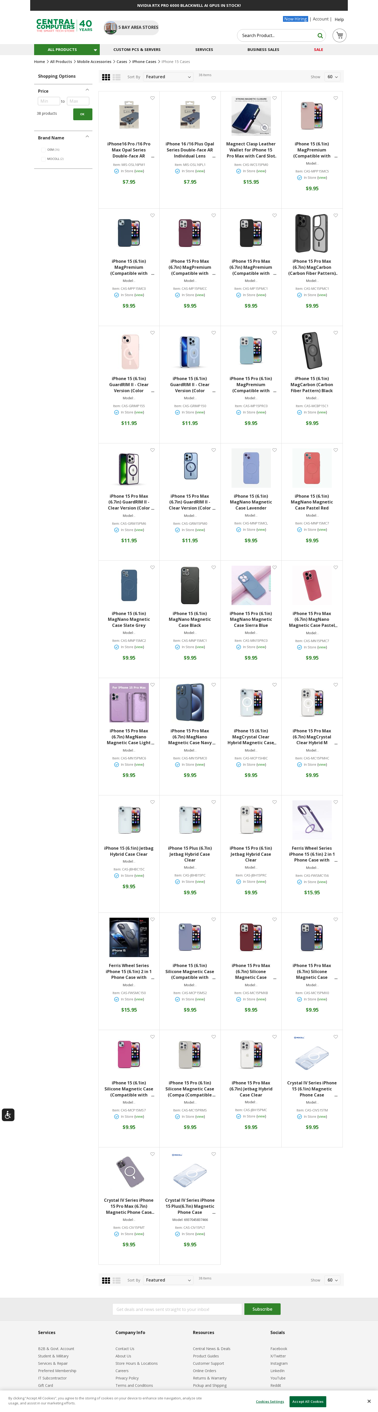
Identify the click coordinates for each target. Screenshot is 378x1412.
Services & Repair (53, 1363)
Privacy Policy (127, 1378)
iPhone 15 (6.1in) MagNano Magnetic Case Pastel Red (312, 502)
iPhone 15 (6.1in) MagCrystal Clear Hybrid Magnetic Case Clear (252, 737)
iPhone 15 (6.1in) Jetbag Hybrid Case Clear (129, 851)
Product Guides (206, 1355)
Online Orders (204, 1370)
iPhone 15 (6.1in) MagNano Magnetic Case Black (190, 619)
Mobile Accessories (94, 61)
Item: (117, 164)
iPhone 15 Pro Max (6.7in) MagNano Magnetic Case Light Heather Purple (130, 737)
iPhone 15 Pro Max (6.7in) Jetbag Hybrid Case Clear (250, 1089)
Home (40, 61)
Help (339, 19)
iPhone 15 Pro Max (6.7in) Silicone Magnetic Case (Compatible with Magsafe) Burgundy (253, 972)
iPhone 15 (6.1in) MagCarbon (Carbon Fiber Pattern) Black (312, 384)
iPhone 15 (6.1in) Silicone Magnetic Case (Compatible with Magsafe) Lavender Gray (190, 972)
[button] (152, 98)
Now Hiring (295, 19)
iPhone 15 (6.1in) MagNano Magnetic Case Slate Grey (129, 619)
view (139, 171)
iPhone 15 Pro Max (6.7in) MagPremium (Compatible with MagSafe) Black (252, 267)
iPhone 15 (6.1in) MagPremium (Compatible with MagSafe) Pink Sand (314, 150)
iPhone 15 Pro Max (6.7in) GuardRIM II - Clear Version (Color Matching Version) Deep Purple (131, 502)
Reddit (275, 1385)
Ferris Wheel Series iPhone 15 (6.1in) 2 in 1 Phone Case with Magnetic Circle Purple (312, 854)
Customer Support (208, 1363)
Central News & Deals (211, 1348)
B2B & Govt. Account (56, 1348)
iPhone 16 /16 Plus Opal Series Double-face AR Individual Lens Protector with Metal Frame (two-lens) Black (190, 150)
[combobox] (281, 35)
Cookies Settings (270, 1401)
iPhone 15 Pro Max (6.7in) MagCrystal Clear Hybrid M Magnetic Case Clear (313, 737)
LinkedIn (277, 1370)
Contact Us (125, 1348)
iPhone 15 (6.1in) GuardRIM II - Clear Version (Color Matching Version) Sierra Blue (192, 385)
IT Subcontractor (52, 1378)
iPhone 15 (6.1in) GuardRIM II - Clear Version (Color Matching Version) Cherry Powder (131, 385)
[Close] (369, 1401)
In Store (127, 171)
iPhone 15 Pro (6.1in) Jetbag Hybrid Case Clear (251, 854)
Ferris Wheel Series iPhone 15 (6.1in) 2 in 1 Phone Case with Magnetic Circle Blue (130, 972)
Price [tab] (43, 91)
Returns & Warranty (210, 1378)
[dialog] (189, 1401)
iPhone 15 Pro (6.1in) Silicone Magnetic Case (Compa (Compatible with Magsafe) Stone (190, 1089)
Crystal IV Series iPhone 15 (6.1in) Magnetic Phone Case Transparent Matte (312, 1089)
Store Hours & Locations (137, 1363)
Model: (311, 163)
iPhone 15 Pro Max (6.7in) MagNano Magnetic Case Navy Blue (191, 737)
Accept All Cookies (307, 1401)
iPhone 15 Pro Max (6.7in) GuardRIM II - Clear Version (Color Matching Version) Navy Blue (192, 502)
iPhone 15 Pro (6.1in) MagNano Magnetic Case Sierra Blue (251, 619)
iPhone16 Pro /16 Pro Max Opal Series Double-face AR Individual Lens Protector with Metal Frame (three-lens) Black (130, 150)
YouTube (278, 1378)
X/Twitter (278, 1355)
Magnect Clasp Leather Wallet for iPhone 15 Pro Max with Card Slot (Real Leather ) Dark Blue (251, 150)
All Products (61, 61)
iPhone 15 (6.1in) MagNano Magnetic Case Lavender (251, 502)
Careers (122, 1370)
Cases (122, 61)
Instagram (279, 1363)
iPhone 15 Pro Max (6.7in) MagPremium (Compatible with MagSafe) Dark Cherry (190, 267)
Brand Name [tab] (51, 138)
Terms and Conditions (134, 1385)
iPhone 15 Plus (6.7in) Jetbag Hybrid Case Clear (190, 854)
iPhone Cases (144, 61)
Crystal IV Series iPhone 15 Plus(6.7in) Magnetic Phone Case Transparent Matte (190, 1206)
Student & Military (53, 1355)
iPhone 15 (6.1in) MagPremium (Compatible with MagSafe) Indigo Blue (130, 267)
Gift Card (45, 1385)
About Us (123, 1355)
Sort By (134, 76)
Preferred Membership (57, 1370)
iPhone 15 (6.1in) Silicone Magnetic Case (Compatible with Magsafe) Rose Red (129, 1089)
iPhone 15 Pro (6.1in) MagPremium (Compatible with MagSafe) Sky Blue (253, 385)
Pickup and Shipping (210, 1385)
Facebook (278, 1348)
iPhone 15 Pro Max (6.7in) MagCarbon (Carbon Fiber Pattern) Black (312, 267)
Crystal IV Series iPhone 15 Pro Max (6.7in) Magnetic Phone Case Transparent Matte (129, 1206)
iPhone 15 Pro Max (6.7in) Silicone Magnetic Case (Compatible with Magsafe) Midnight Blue (314, 972)
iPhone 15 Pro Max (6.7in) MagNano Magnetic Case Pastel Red (313, 620)
